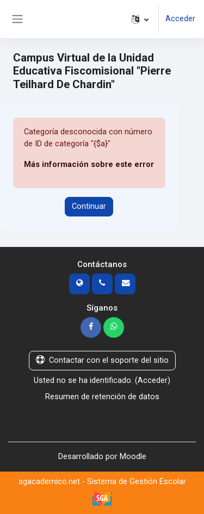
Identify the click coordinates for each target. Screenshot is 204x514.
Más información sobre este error (89, 164)
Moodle (133, 456)
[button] (140, 19)
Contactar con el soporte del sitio (102, 360)
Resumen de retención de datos (102, 396)
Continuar (89, 206)
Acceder (180, 18)
